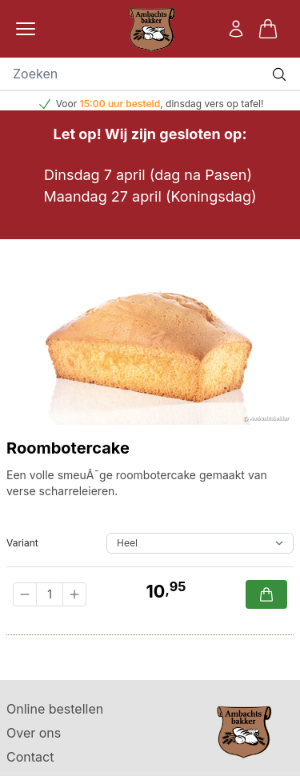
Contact (30, 757)
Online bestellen (54, 709)
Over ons (33, 733)
